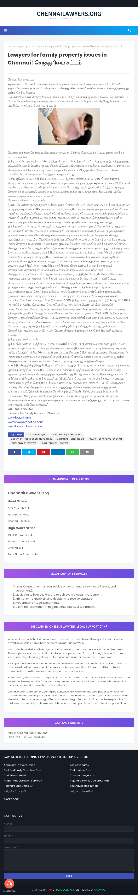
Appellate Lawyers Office (19, 765)
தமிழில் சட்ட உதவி (15, 791)
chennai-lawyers (36, 434)
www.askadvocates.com (25, 422)
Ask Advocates (79, 765)
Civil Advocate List (15, 775)
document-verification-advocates (31, 438)
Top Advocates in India (84, 786)
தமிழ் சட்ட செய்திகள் (82, 791)
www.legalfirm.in (19, 417)
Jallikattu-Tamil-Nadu (70, 438)
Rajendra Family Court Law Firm (89, 780)
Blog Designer (65, 889)
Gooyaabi (100, 889)
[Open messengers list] (9, 883)
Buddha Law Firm (80, 770)
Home (11, 46)
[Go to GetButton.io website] (9, 891)
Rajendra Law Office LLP (18, 786)
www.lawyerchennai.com (25, 426)
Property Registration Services (23, 780)
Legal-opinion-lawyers (30, 46)
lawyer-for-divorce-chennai (105, 438)
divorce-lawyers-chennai (67, 434)
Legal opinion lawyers (23, 443)
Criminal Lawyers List (82, 775)
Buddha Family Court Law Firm (22, 770)
